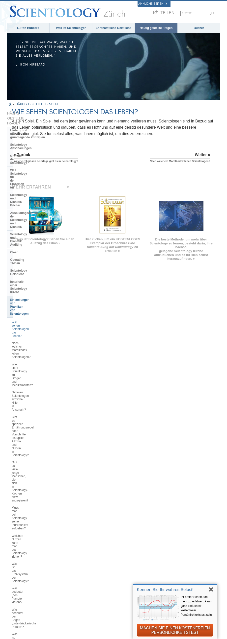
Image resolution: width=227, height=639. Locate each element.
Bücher (199, 28)
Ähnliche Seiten (152, 3)
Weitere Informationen (124, 573)
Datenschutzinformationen (85, 637)
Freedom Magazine (177, 582)
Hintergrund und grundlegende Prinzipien (27, 122)
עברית (20, 563)
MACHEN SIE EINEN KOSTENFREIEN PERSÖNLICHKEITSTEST (175, 630)
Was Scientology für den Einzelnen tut (27, 148)
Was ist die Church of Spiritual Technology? (31, 469)
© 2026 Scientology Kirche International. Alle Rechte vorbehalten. (62, 633)
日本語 (19, 568)
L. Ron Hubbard (28, 28)
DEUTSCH (22, 588)
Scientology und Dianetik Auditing (34, 176)
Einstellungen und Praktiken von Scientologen (33, 218)
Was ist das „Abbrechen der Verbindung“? (30, 355)
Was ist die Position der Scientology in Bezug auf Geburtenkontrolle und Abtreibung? (35, 425)
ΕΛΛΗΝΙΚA (63, 563)
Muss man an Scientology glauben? (29, 402)
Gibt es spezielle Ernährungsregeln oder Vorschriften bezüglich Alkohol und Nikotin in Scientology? (35, 275)
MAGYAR (62, 534)
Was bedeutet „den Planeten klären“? (30, 334)
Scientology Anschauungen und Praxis (127, 537)
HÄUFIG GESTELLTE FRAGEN (37, 104)
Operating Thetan (22, 191)
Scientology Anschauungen (29, 131)
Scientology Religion (179, 545)
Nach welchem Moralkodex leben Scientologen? (34, 241)
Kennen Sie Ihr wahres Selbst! (165, 589)
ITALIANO (63, 568)
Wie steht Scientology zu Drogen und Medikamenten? (33, 252)
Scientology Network (178, 540)
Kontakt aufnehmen (122, 578)
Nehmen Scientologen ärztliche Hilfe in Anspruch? (32, 263)
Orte (110, 584)
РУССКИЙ (22, 573)
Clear (14, 183)
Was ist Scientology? (71, 28)
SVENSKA (63, 544)
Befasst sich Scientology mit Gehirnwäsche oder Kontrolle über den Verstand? (34, 368)
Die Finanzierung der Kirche (30, 478)
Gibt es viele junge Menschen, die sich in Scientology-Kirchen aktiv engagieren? (34, 289)
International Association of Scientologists (184, 575)
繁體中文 (20, 578)
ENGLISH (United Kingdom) (27, 544)
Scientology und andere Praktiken (34, 437)
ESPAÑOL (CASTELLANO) (67, 556)
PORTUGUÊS (65, 573)
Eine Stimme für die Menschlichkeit (122, 546)
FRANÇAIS (22, 557)
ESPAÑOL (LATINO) (70, 549)
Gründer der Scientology (27, 139)
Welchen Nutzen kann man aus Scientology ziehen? (32, 312)
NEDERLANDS (25, 583)
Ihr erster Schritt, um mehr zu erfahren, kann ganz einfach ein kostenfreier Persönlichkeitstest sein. (197, 605)
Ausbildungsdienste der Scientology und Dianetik (28, 166)
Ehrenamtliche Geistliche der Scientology (185, 566)
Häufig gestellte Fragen (156, 28)
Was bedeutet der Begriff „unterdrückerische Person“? (30, 345)
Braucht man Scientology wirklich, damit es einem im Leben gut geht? (35, 391)
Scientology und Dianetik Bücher (33, 157)
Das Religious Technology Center (33, 460)
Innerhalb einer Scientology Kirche (29, 207)
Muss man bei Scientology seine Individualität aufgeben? (33, 302)
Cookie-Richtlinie (122, 637)
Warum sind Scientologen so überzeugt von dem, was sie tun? (33, 412)
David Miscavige (175, 550)
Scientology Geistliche (26, 198)
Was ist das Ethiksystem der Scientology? (30, 323)
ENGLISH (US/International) (28, 536)
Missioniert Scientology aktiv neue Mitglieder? (34, 380)
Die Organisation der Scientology (33, 445)
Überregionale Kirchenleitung (31, 452)
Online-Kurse (117, 568)
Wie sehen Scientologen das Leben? (30, 230)
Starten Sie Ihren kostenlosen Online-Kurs (182, 557)
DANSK (19, 552)
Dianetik (169, 535)
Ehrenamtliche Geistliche (113, 28)
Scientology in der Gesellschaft (32, 486)
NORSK (61, 539)
